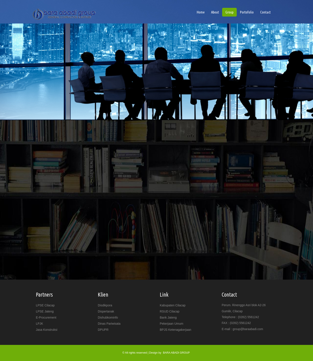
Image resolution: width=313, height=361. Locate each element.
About (215, 12)
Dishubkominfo (108, 317)
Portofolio (247, 12)
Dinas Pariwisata (109, 323)
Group (229, 12)
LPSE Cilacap (45, 305)
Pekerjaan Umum (171, 323)
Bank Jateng (168, 317)
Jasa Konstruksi (46, 329)
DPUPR (103, 329)
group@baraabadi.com (248, 329)
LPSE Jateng (45, 311)
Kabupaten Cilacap (172, 305)
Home (202, 12)
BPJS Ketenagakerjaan (175, 329)
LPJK (39, 323)
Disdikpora (105, 305)
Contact (265, 12)
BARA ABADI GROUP (176, 352)
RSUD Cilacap (169, 311)
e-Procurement (46, 317)
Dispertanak (106, 311)
